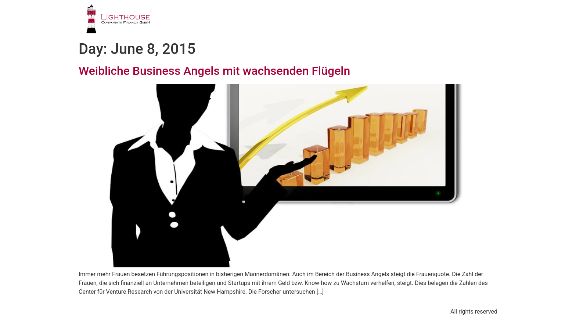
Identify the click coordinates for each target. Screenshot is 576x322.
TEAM (355, 20)
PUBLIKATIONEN (405, 20)
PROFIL (244, 20)
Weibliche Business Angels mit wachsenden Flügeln (214, 71)
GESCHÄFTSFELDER (301, 20)
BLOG (455, 20)
